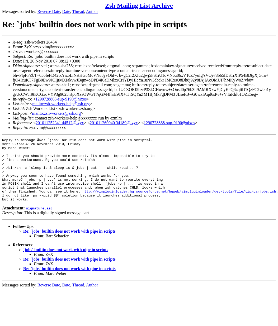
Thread (78, 11)
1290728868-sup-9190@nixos (61, 99)
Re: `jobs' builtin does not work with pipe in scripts (69, 244)
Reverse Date (48, 11)
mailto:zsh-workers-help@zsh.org (61, 104)
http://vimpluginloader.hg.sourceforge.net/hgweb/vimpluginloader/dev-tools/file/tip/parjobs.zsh (179, 202)
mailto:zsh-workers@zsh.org (56, 113)
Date (66, 11)
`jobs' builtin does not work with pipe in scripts (65, 262)
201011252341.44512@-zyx (60, 123)
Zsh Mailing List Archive (139, 5)
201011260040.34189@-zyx (114, 123)
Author (92, 11)
